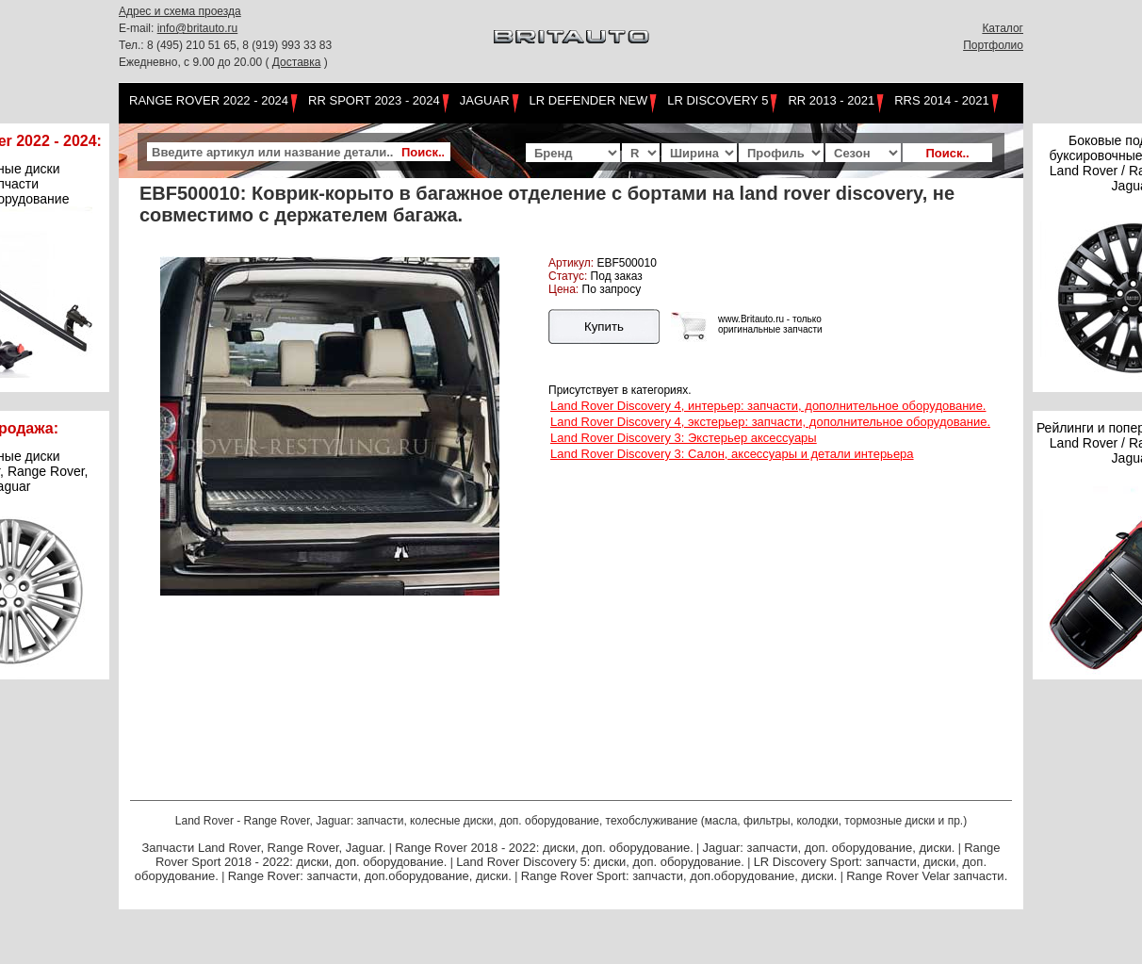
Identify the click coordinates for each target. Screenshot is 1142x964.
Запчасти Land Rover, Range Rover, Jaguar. (263, 848)
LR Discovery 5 (717, 100)
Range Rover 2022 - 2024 (208, 100)
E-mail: (138, 28)
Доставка (296, 62)
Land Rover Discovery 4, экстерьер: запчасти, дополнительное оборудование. (770, 422)
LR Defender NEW (589, 100)
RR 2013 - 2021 (831, 100)
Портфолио (993, 45)
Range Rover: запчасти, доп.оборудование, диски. (370, 876)
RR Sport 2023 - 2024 (374, 100)
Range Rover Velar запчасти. (926, 876)
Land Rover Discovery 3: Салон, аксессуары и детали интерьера (732, 454)
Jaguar (485, 100)
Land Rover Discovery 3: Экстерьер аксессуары (683, 438)
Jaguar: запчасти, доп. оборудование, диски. (829, 848)
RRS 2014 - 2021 (941, 100)
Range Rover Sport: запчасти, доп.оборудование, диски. (679, 876)
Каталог (1002, 28)
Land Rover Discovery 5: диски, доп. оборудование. (600, 862)
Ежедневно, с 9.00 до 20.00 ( (195, 62)
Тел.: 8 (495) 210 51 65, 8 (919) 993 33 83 (225, 45)
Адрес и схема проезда (180, 11)
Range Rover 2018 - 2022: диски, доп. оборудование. (544, 848)
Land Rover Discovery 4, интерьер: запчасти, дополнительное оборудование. (768, 406)
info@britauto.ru (197, 28)
